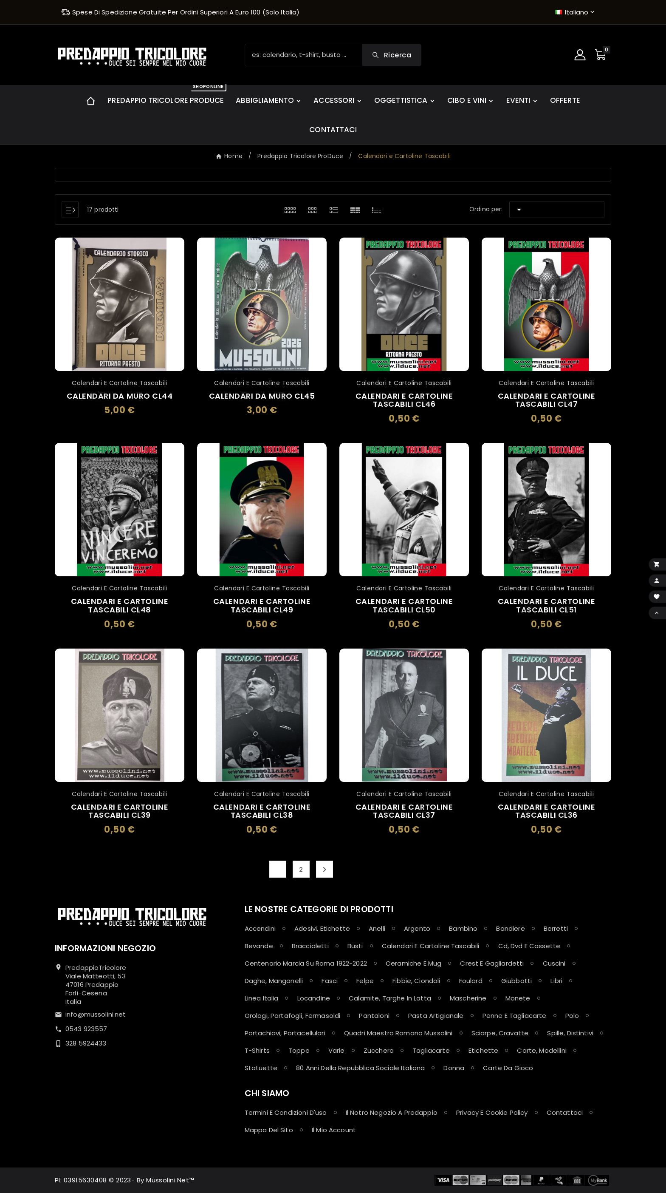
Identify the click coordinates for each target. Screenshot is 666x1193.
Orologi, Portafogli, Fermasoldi (293, 1015)
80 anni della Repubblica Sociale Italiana (360, 1067)
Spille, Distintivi (570, 1033)
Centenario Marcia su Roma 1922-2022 (306, 963)
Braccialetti (310, 945)
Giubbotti (516, 980)
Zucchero (379, 1050)
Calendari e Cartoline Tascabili (431, 945)
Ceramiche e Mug (413, 963)
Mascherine (468, 998)
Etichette (483, 1050)
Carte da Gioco (508, 1067)
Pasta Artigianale (436, 1015)
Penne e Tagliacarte (515, 1015)
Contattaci (565, 1112)
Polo (572, 1015)
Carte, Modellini (541, 1050)
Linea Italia (262, 998)
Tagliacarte (431, 1050)
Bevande (259, 945)
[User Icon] (581, 54)
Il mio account (334, 1129)
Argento (417, 928)
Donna (453, 1067)
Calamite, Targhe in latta (390, 998)
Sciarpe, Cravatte (500, 1033)
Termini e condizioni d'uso (286, 1112)
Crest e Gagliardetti (492, 963)
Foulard (471, 980)
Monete (518, 998)
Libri (556, 980)
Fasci (330, 980)
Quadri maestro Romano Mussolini (398, 1033)
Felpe (365, 980)
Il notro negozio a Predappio (391, 1112)
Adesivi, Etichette (322, 928)
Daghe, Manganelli (274, 980)
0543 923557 (86, 1028)
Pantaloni (374, 1015)
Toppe (299, 1050)
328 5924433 (86, 1043)
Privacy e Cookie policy (492, 1112)
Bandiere (510, 928)
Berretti (556, 928)
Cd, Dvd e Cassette (529, 945)
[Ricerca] (303, 55)
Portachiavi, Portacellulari (285, 1033)
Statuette (261, 1067)
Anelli (377, 928)
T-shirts (257, 1050)
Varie (336, 1050)
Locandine (313, 998)
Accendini (260, 928)
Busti (355, 945)
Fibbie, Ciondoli (416, 980)
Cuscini (554, 963)
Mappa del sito (269, 1129)
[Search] (391, 55)
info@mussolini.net (95, 1014)
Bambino (463, 928)
